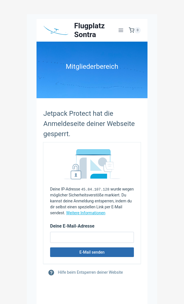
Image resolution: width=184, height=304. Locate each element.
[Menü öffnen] (120, 30)
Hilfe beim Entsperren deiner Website (85, 272)
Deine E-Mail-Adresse (72, 226)
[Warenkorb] (135, 30)
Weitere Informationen (85, 213)
